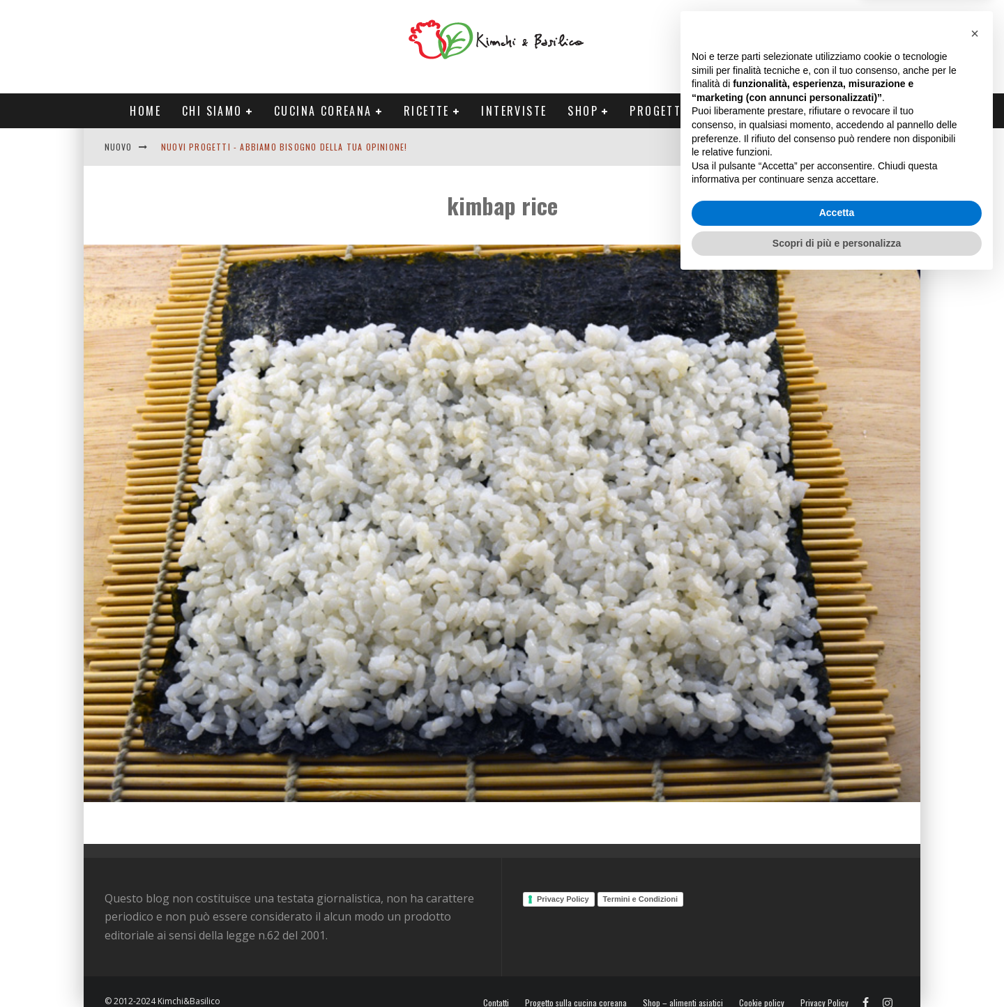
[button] (975, 759)
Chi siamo (212, 110)
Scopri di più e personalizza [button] (837, 968)
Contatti (853, 147)
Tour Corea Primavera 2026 (794, 110)
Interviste (514, 110)
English (800, 147)
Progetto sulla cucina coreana (576, 1003)
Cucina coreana (323, 110)
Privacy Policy (563, 899)
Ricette (427, 110)
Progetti (657, 110)
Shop (583, 110)
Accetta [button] (837, 938)
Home (145, 110)
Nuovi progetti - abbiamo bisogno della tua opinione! (284, 147)
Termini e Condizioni (640, 899)
